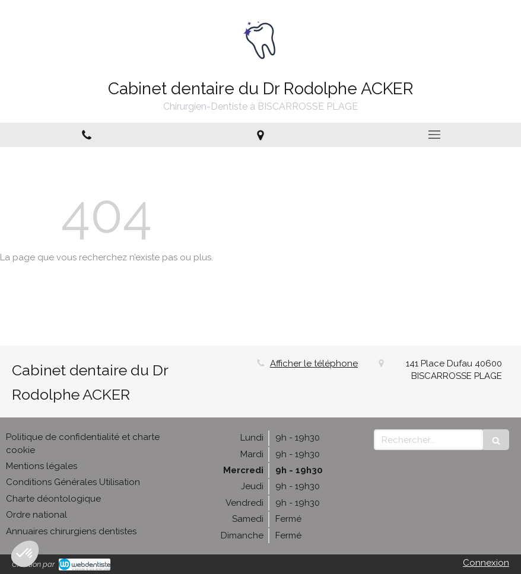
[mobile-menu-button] (434, 134)
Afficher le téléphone (314, 363)
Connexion (486, 562)
